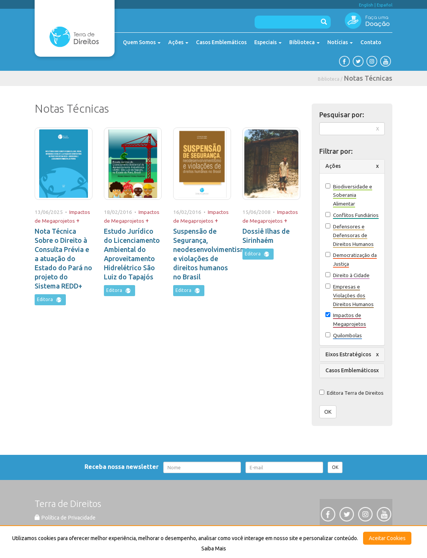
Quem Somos (142, 42)
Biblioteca (304, 42)
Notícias (340, 42)
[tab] (352, 166)
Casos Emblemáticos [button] (350, 370)
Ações (178, 42)
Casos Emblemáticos (221, 42)
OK (327, 412)
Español (384, 5)
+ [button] (78, 220)
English (366, 5)
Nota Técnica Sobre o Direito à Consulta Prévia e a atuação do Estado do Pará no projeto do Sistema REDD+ (63, 258)
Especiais (268, 42)
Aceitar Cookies (387, 538)
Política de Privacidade (65, 518)
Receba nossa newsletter (123, 466)
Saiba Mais (213, 548)
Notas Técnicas (368, 78)
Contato (370, 42)
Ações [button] (333, 166)
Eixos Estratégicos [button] (348, 354)
